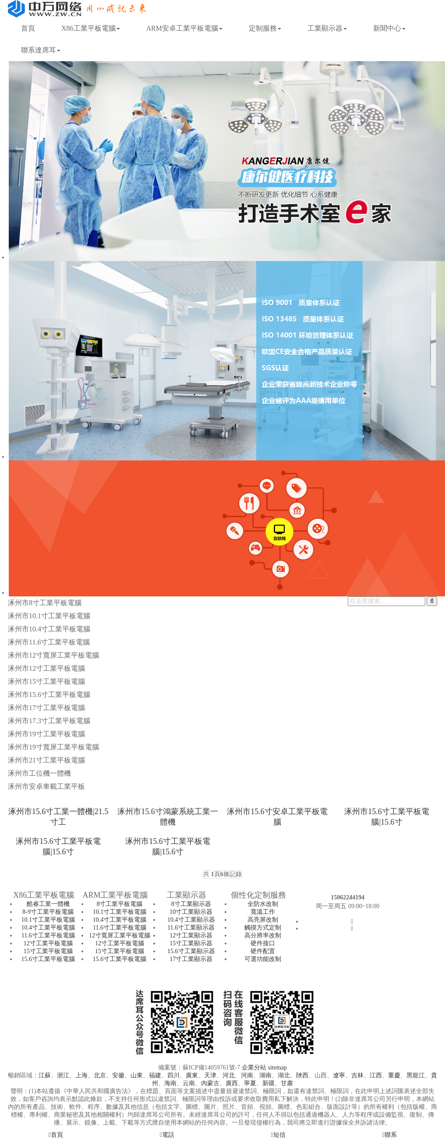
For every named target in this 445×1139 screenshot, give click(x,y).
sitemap (277, 1067)
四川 (173, 1075)
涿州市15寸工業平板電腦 (46, 681)
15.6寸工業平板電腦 (48, 959)
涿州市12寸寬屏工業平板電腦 (53, 655)
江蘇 (45, 1075)
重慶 (394, 1075)
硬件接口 (263, 943)
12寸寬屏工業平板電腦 (119, 935)
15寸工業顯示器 (191, 943)
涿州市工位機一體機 (39, 773)
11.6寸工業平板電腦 (48, 935)
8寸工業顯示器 (191, 904)
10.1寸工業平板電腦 (48, 919)
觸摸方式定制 (262, 927)
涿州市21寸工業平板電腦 (46, 760)
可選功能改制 (262, 959)
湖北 (284, 1075)
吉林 (357, 1075)
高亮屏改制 (262, 919)
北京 (100, 1075)
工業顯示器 (327, 28)
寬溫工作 (263, 912)
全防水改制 (262, 904)
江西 (376, 1075)
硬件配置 (263, 951)
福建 (155, 1075)
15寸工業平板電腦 (48, 951)
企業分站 (254, 1067)
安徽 (118, 1075)
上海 (81, 1075)
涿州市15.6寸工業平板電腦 (49, 694)
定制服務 (265, 28)
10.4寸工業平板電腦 (48, 927)
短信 (278, 1135)
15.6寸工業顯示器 (191, 951)
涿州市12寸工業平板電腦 (46, 668)
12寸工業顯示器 (191, 935)
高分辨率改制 (262, 935)
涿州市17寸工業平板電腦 (46, 707)
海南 (170, 1083)
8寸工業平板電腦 (119, 904)
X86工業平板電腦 (90, 28)
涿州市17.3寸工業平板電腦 (49, 721)
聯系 (389, 1135)
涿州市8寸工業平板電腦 (44, 602)
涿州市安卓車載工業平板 (46, 786)
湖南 (265, 1075)
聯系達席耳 (40, 50)
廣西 (232, 1083)
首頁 (28, 28)
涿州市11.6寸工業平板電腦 (49, 642)
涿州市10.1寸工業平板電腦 (49, 616)
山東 (137, 1075)
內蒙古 (210, 1083)
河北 (228, 1075)
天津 (210, 1075)
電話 (166, 1135)
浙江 (63, 1075)
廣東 (192, 1075)
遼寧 (339, 1075)
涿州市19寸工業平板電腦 (46, 734)
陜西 (302, 1075)
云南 (189, 1083)
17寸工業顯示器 (191, 959)
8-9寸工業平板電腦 (48, 912)
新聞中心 (389, 28)
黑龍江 (415, 1075)
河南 (247, 1075)
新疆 (268, 1083)
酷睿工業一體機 (48, 904)
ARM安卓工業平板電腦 (184, 28)
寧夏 (250, 1083)
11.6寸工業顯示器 (191, 927)
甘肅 (287, 1083)
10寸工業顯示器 (191, 912)
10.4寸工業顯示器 (191, 919)
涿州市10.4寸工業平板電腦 (49, 629)
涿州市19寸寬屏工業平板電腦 (53, 747)
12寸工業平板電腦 (48, 943)
